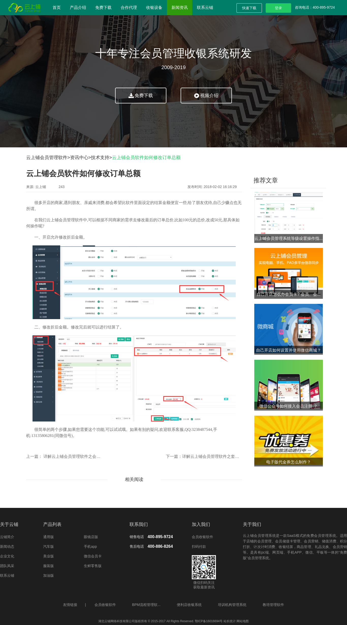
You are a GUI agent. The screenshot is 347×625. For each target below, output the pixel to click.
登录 (278, 8)
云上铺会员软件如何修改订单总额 (146, 157)
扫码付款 (199, 546)
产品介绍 (78, 7)
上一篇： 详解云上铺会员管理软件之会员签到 (67, 456)
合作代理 (129, 7)
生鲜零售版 (93, 566)
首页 (57, 7)
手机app (90, 546)
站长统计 (230, 621)
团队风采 (7, 566)
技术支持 (100, 157)
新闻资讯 (179, 7)
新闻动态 (7, 546)
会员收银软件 (202, 537)
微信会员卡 (93, 556)
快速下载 (249, 8)
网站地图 (242, 621)
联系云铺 (205, 7)
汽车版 (48, 546)
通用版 (48, 537)
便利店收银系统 (189, 605)
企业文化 (7, 556)
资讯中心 (79, 157)
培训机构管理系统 (232, 605)
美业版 (48, 556)
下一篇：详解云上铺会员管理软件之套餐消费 (206, 456)
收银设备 (154, 7)
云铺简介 (7, 537)
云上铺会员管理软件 (46, 157)
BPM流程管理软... (146, 605)
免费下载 (103, 7)
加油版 (48, 575)
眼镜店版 (91, 537)
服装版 (48, 566)
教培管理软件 (273, 605)
